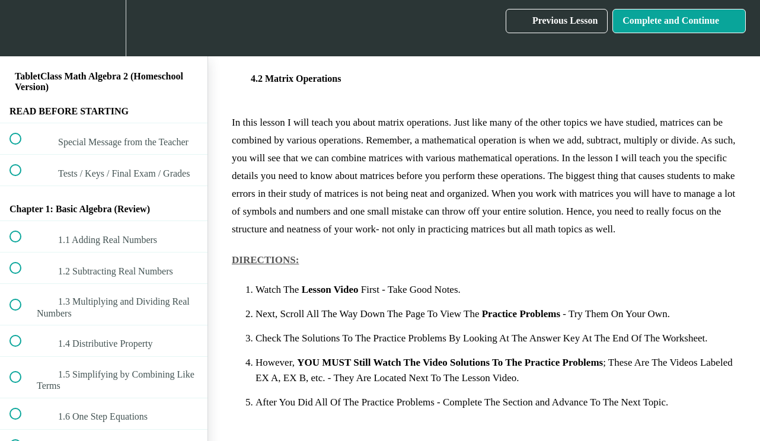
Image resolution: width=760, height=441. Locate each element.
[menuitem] (104, 28)
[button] (22, 28)
